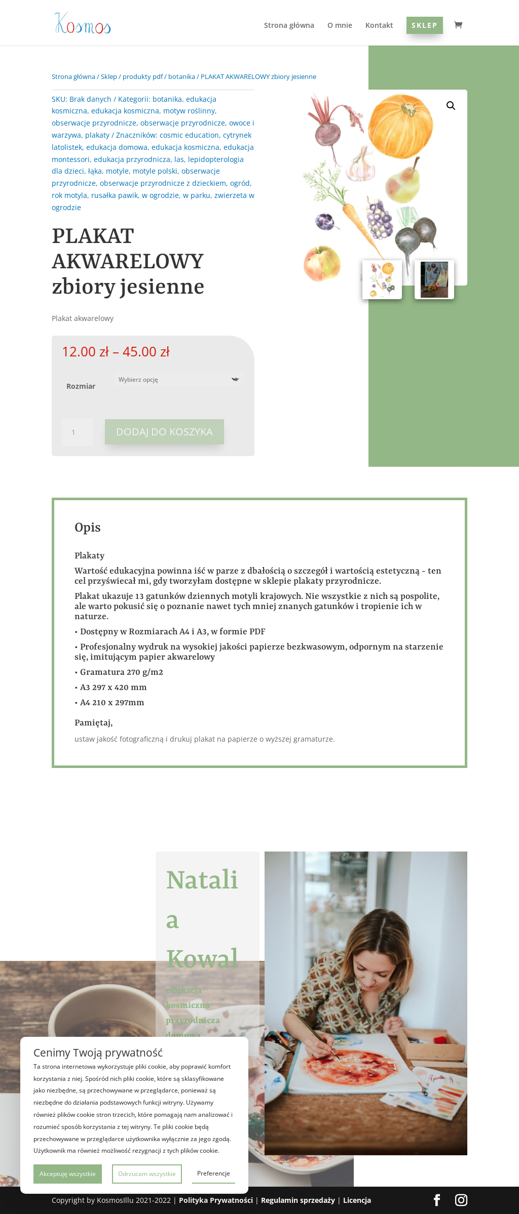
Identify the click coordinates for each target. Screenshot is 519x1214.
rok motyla (69, 195)
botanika (181, 76)
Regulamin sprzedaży (298, 1200)
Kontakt (379, 26)
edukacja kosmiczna (125, 110)
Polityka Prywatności (216, 1200)
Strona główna (289, 26)
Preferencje (213, 1173)
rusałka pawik (114, 195)
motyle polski (155, 171)
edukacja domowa (116, 147)
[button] (451, 106)
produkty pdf (143, 76)
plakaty (97, 135)
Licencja (357, 1200)
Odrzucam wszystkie (147, 1173)
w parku (196, 195)
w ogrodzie (160, 195)
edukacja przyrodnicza (132, 159)
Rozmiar (80, 386)
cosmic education (189, 135)
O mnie (339, 26)
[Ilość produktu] (77, 432)
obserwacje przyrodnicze (94, 123)
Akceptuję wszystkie (68, 1173)
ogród (240, 183)
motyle (117, 171)
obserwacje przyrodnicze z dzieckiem (163, 183)
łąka (95, 171)
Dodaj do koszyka (164, 431)
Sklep (425, 25)
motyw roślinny (189, 110)
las (179, 159)
